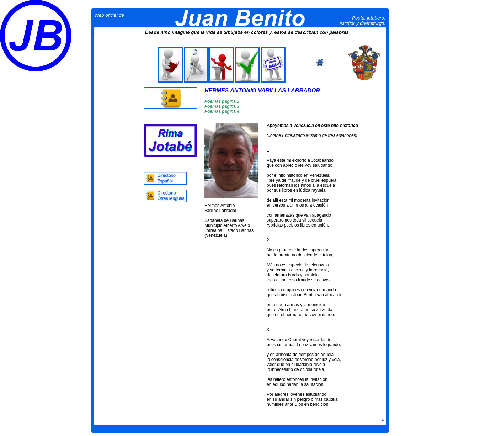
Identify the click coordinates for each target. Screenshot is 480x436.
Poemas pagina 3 (221, 106)
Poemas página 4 (221, 111)
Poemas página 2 (221, 101)
